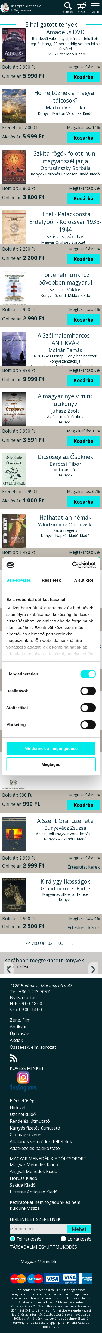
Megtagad (50, 764)
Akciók (16, 1040)
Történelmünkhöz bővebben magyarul (65, 278)
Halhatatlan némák (65, 517)
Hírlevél (17, 1107)
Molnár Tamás (65, 350)
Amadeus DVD (65, 32)
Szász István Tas (65, 236)
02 (50, 943)
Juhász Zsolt (65, 411)
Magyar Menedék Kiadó (34, 1165)
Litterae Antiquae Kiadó (34, 1192)
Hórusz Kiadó (23, 1178)
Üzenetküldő (23, 1114)
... (72, 943)
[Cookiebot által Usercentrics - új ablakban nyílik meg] (73, 565)
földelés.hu (51, 1327)
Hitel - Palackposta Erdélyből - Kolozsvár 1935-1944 (65, 221)
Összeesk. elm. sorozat (33, 1047)
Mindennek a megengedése (51, 748)
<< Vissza (34, 943)
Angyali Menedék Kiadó (33, 1171)
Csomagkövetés (26, 1135)
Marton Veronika (65, 107)
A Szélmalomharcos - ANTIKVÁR (65, 339)
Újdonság (19, 1033)
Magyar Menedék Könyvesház (20, 11)
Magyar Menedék (39, 1262)
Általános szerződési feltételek (41, 1141)
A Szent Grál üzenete (65, 821)
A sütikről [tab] (83, 580)
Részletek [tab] (51, 580)
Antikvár (18, 1027)
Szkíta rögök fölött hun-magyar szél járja (65, 157)
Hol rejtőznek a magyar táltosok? (65, 96)
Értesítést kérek (83, 867)
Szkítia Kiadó (23, 1185)
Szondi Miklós (65, 289)
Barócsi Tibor (65, 464)
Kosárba (83, 77)
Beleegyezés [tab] (18, 580)
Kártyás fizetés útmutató (35, 1128)
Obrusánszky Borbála (65, 168)
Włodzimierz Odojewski (65, 524)
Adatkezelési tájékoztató (35, 1148)
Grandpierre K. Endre (65, 888)
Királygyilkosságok (65, 881)
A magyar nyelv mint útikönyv (65, 400)
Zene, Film (20, 1020)
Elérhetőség (22, 1101)
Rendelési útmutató (30, 1121)
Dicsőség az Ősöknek (65, 457)
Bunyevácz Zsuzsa (65, 828)
